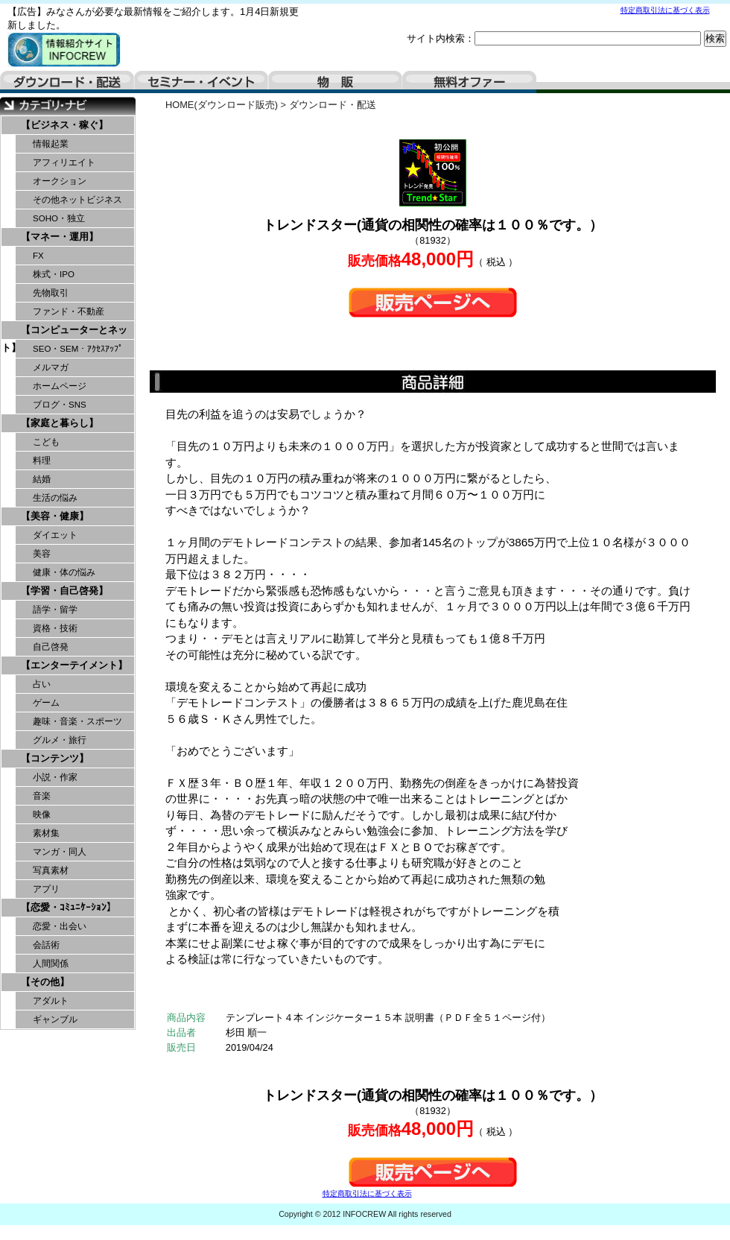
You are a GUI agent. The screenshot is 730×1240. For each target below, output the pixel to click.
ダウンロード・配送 (67, 82)
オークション (59, 181)
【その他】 (45, 981)
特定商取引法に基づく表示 (665, 10)
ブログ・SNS (59, 404)
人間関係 (51, 963)
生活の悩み (55, 497)
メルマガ (51, 367)
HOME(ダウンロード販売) (221, 104)
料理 (42, 460)
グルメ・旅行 (59, 740)
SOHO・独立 (59, 218)
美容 (42, 553)
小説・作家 (55, 777)
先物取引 (51, 292)
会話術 (46, 944)
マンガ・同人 (59, 851)
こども (46, 441)
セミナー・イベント (201, 82)
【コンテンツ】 (55, 758)
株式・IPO (53, 274)
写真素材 (51, 870)
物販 (335, 82)
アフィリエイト (64, 162)
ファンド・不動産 (68, 311)
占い (42, 684)
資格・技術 (55, 628)
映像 (42, 814)
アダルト (51, 1000)
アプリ (46, 889)
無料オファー (469, 82)
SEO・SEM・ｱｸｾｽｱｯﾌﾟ (78, 348)
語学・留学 (55, 609)
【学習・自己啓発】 (64, 590)
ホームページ (59, 386)
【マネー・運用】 (59, 236)
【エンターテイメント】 (74, 665)
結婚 (42, 479)
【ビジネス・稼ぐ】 (64, 124)
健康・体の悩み (64, 572)
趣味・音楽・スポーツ (77, 721)
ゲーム (46, 702)
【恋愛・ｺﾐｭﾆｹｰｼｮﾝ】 (68, 907)
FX (38, 255)
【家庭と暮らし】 (59, 422)
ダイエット (55, 535)
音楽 (42, 795)
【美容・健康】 (55, 516)
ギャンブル (55, 1019)
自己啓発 (51, 646)
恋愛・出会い (59, 926)
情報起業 (51, 143)
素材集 (46, 833)
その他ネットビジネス (77, 199)
